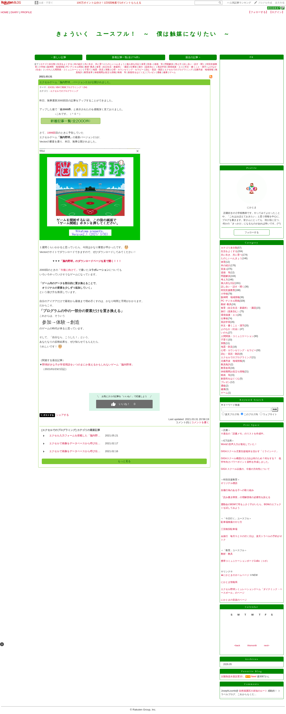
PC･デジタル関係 (74, 67)
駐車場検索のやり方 (231, 522)
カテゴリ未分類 (47, 64)
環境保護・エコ (175, 67)
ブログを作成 (265, 2)
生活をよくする (64, 64)
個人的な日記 (133, 64)
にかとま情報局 (229, 582)
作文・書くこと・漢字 (195, 67)
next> (266, 645)
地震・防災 (98, 69)
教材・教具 (227, 553)
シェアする (62, 414)
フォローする (252, 232)
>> (239, 2)
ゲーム (172, 72)
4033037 (274, 7)
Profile (251, 168)
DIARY (15, 12)
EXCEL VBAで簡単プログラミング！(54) (67, 87)
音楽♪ (149, 64)
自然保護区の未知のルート (253, 690)
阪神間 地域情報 (55, 67)
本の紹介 (78, 64)
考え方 (178, 64)
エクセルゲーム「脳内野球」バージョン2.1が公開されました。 (75, 82)
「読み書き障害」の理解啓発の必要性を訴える (245, 497)
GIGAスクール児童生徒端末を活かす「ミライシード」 (250, 451)
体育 (143, 64)
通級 (159, 72)
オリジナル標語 (229, 483)
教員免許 (225, 364)
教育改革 (88, 72)
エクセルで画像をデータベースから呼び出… (74, 443)
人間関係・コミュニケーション (68, 69)
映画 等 (121, 72)
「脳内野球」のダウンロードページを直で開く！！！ (90, 261)
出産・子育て (46, 2)
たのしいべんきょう (115, 64)
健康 (165, 72)
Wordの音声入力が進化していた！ (239, 444)
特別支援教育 (228, 290)
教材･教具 (90, 67)
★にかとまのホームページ (235, 575)
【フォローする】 (258, 12)
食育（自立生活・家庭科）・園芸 (112, 67)
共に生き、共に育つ (94, 64)
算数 (107, 69)
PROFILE (26, 12)
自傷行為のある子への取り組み (237, 490)
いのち (48, 69)
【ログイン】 (276, 12)
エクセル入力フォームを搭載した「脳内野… (74, 435)
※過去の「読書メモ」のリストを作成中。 (243, 433)
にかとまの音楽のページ (234, 599)
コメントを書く (200, 422)
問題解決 (169, 64)
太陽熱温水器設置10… (233, 676)
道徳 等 (158, 64)
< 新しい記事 (58, 57)
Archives (251, 659)
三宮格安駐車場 (229, 529)
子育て (88, 69)
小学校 (42, 67)
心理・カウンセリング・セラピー (127, 69)
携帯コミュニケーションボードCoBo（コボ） (245, 561)
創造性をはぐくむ (136, 72)
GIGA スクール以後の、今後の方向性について (245, 469)
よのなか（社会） (230, 329)
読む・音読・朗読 (154, 69)
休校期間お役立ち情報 (105, 72)
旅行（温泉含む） (147, 67)
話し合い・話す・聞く (194, 64)
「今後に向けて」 (68, 269)
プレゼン (151, 72)
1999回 (51, 132)
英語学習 (162, 67)
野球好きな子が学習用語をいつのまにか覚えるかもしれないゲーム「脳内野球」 (88, 364)
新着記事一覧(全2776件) (125, 57)
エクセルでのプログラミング (178, 69)
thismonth (252, 645)
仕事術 (133, 67)
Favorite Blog (251, 671)
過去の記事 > (192, 57)
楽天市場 (279, 2)
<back (237, 645)
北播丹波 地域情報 (203, 69)
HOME (5, 12)
